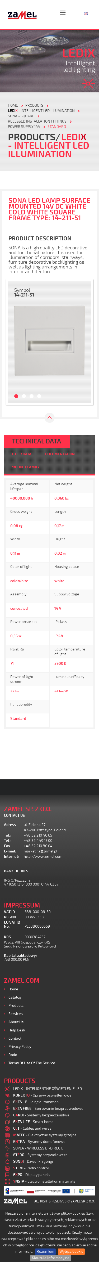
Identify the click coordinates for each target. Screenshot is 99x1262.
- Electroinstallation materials (44, 1181)
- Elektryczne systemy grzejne (45, 1135)
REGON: (10, 917)
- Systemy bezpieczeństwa (41, 1115)
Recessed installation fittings (37, 121)
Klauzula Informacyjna (50, 1258)
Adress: (10, 825)
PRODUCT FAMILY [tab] (25, 467)
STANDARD (57, 126)
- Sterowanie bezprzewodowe (48, 1108)
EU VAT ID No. (12, 924)
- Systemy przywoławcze (40, 1155)
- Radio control (31, 1168)
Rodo (12, 1055)
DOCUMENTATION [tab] (60, 454)
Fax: (7, 846)
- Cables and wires (32, 1128)
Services (15, 1014)
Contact (14, 1038)
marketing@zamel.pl (40, 851)
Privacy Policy (19, 1046)
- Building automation (36, 1102)
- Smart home (33, 1122)
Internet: (11, 857)
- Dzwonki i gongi (33, 1161)
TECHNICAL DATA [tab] (36, 441)
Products (15, 1005)
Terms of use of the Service (31, 1063)
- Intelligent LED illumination (41, 111)
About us (15, 1022)
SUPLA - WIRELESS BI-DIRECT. (38, 1148)
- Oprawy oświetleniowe (42, 1095)
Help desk (16, 1030)
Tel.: (7, 835)
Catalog (14, 997)
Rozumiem (45, 1251)
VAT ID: (10, 912)
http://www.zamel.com (43, 856)
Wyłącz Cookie (71, 1251)
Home (13, 989)
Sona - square (21, 116)
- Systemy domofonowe (39, 1141)
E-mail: (10, 851)
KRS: (8, 937)
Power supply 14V (24, 126)
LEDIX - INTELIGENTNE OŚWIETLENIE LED (47, 1088)
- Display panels (31, 1175)
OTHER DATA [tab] (21, 454)
